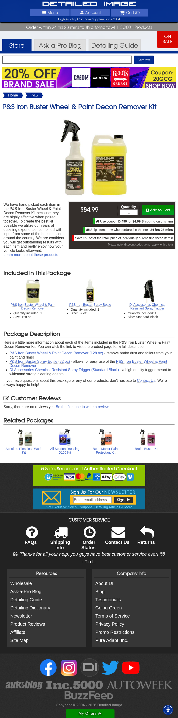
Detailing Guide (26, 599)
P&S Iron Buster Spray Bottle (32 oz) (40, 361)
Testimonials (108, 599)
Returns (146, 538)
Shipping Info (60, 541)
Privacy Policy (109, 624)
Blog (100, 591)
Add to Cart (158, 209)
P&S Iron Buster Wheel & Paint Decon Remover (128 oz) (56, 353)
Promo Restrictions (114, 632)
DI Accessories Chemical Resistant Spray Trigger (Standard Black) (64, 370)
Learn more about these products (30, 255)
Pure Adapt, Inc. (111, 640)
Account (90, 12)
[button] (168, 710)
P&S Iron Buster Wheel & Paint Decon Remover (33, 306)
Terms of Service (112, 615)
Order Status (88, 541)
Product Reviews (27, 624)
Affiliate (17, 632)
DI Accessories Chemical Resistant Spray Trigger (147, 306)
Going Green (108, 607)
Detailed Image (89, 4)
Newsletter (21, 615)
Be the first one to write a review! (83, 407)
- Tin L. (89, 561)
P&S (34, 95)
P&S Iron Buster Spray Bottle (90, 304)
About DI (104, 583)
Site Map (19, 640)
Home (13, 95)
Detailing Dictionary (30, 607)
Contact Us (146, 380)
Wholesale (21, 583)
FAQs (31, 538)
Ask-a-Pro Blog (25, 591)
